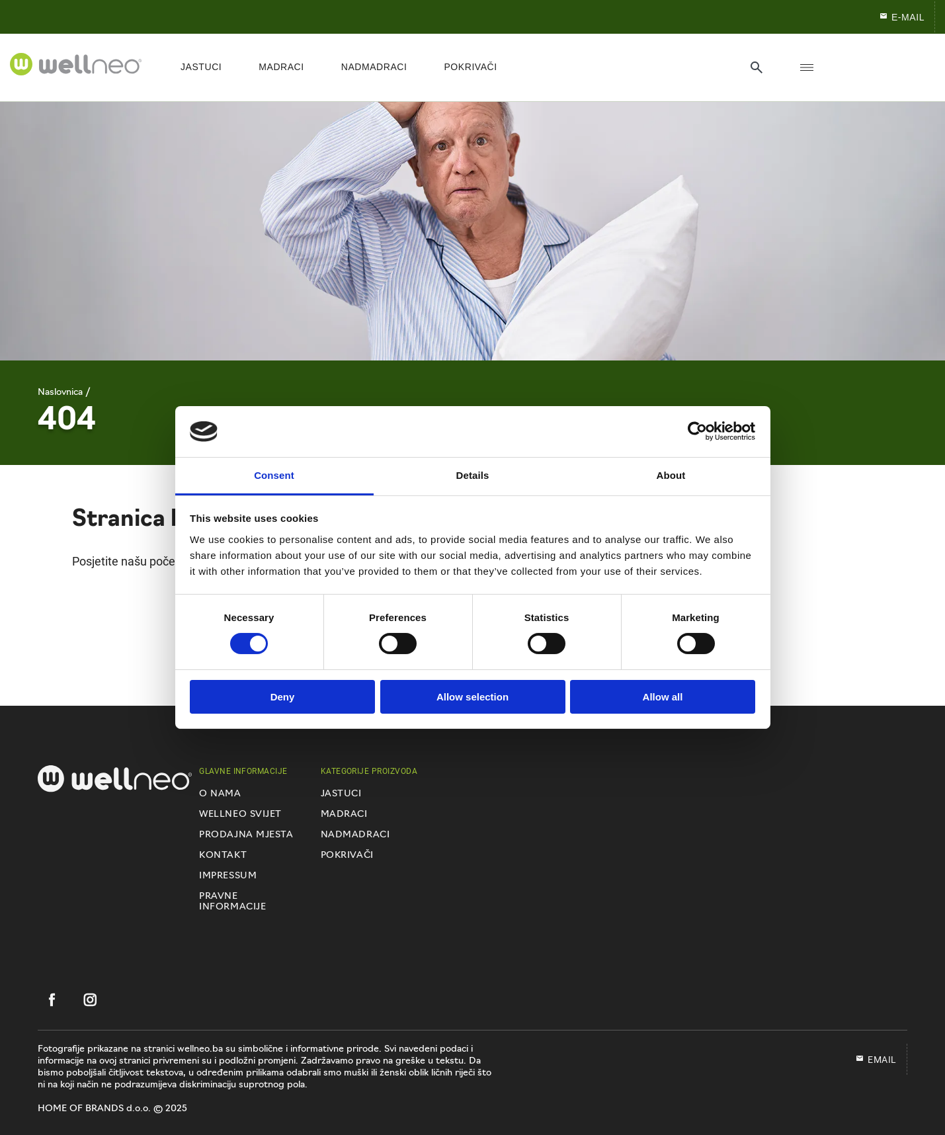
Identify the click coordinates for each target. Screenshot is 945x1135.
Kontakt (223, 856)
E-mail (901, 16)
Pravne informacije (232, 902)
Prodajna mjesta (246, 835)
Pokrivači (347, 856)
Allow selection (472, 696)
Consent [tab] (274, 475)
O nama (220, 794)
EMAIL (876, 1059)
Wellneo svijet (240, 815)
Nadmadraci (355, 835)
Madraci (344, 815)
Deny (282, 696)
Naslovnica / (64, 393)
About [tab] (671, 475)
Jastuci (341, 794)
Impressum (228, 876)
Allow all (663, 696)
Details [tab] (472, 475)
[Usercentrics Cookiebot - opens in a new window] (697, 431)
